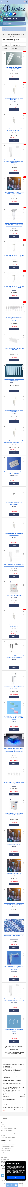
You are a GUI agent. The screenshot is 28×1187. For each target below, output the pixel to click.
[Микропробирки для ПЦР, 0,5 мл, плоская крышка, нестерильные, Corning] (14, 183)
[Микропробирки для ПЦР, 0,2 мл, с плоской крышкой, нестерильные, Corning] (14, 894)
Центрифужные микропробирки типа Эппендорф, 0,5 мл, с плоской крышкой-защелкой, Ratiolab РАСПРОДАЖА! (14, 224)
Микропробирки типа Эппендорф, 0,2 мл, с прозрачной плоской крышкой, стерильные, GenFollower (14, 968)
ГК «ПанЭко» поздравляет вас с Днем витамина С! (13, 1065)
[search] (14, 23)
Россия (14, 755)
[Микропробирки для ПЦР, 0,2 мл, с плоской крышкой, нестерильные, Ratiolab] (14, 277)
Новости (6, 1061)
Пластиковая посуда (6, 1148)
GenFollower (14, 164)
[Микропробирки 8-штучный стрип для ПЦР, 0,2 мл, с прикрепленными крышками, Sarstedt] (14, 707)
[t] (6, 14)
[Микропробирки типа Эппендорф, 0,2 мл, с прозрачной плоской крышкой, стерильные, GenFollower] (14, 957)
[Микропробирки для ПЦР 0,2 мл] (14, 835)
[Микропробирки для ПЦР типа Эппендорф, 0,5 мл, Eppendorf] (14, 678)
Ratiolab (14, 228)
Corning (14, 70)
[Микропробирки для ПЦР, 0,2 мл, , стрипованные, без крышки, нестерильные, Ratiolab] (14, 308)
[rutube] (14, 14)
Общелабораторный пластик (7, 1146)
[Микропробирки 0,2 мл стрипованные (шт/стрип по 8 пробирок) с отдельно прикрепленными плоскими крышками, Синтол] (14, 739)
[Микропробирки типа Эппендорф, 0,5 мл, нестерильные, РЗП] (14, 89)
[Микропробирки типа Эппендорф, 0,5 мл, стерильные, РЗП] (14, 401)
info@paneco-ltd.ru (5, 1159)
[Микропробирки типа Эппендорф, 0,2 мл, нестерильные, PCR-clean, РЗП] (14, 120)
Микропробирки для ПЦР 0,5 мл (14, 595)
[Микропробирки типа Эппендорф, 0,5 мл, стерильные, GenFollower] (14, 804)
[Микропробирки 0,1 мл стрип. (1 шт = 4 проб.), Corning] (14, 773)
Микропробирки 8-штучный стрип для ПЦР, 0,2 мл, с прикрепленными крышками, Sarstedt (14, 718)
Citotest (14, 506)
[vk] (10, 14)
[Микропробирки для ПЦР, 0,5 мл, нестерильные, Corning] (14, 58)
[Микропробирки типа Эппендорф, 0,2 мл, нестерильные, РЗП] (14, 524)
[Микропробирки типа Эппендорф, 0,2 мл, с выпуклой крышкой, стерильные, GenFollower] (14, 555)
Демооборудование (5, 1142)
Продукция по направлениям (8, 1144)
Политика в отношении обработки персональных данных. (15, 1172)
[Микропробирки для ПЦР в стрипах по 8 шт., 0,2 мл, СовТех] (14, 339)
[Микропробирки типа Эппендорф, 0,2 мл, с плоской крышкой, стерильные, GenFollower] (14, 990)
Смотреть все (4, 1152)
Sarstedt (14, 721)
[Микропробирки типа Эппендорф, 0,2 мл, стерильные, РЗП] (14, 616)
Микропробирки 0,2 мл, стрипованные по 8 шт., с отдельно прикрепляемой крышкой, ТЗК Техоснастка (14, 935)
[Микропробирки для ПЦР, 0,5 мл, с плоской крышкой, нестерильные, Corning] (14, 647)
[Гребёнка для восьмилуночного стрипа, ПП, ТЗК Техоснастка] (14, 370)
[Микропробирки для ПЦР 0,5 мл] (14, 586)
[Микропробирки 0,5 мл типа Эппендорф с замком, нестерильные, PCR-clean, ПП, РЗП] (14, 432)
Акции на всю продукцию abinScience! (10, 1076)
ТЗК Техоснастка (14, 382)
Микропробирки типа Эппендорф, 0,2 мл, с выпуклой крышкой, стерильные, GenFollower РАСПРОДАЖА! (14, 161)
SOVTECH (14, 351)
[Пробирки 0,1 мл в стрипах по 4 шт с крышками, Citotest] (14, 494)
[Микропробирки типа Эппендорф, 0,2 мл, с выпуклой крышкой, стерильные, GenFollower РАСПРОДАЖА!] (14, 151)
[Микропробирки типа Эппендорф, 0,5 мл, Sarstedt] (14, 1020)
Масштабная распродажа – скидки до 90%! (13, 1103)
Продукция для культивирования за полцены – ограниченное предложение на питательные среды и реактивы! (13, 1090)
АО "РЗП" (14, 101)
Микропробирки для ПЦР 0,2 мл (14, 844)
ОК (16, 1177)
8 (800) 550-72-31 (5, 1157)
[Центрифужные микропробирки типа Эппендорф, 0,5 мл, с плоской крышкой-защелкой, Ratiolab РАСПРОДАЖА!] (14, 214)
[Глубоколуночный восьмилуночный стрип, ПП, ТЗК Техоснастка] (14, 463)
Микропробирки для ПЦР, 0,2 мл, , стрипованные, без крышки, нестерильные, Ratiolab (14, 319)
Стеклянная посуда (5, 1150)
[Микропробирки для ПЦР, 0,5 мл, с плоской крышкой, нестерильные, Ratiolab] (14, 246)
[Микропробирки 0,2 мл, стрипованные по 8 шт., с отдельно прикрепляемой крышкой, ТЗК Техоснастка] (14, 925)
